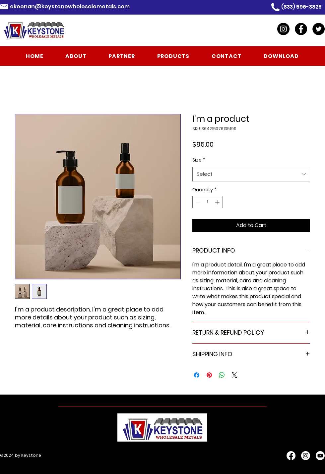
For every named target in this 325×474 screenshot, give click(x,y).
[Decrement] (197, 202)
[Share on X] (234, 375)
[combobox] (251, 174)
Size (198, 160)
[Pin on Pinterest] (209, 375)
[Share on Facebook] (197, 375)
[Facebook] (301, 29)
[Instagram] (283, 29)
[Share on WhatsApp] (222, 375)
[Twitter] (318, 29)
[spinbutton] (208, 202)
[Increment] (218, 202)
